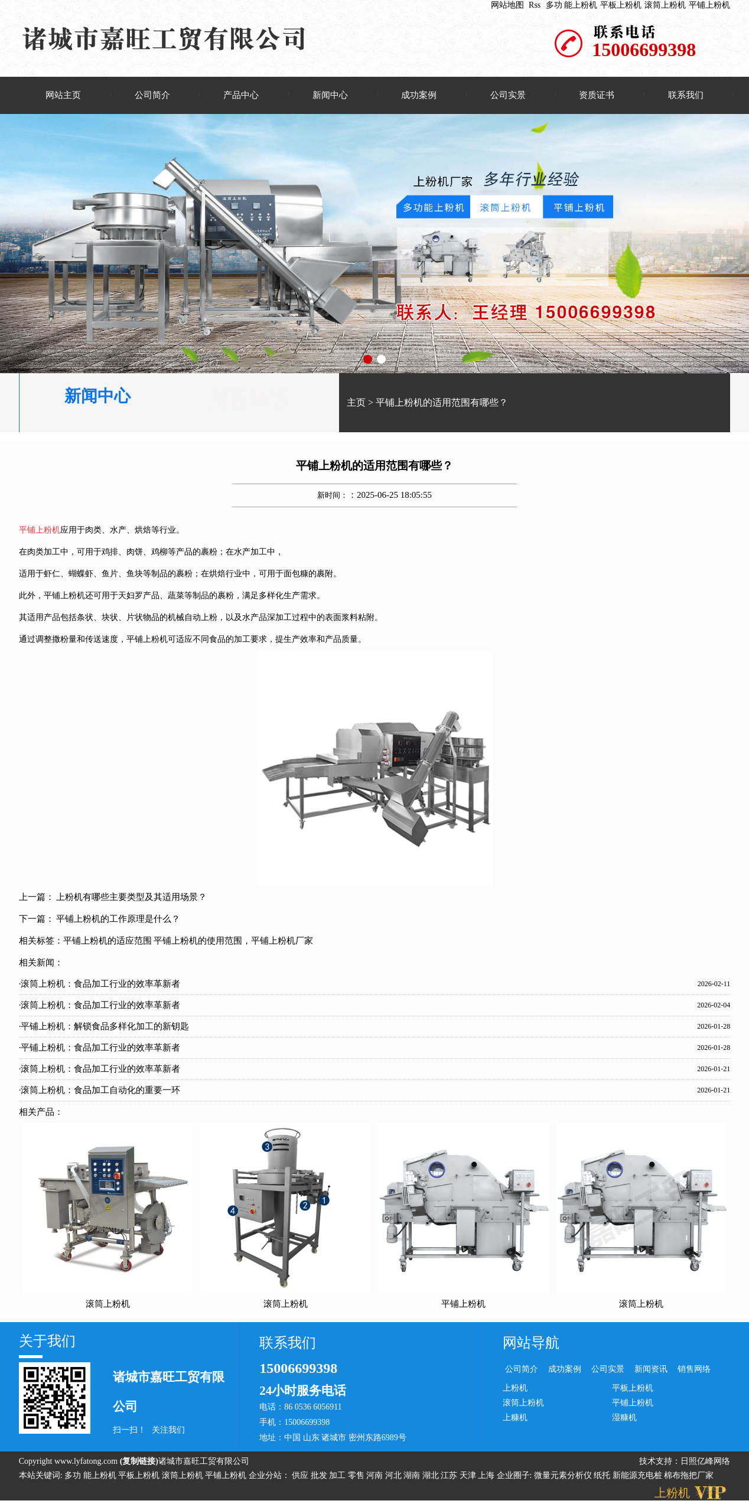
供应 (301, 1476)
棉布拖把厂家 (689, 1476)
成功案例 (419, 95)
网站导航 (531, 1343)
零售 (357, 1476)
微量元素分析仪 (563, 1476)
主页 (356, 403)
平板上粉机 (620, 5)
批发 (320, 1476)
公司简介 (152, 95)
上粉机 (515, 1388)
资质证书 (596, 95)
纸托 (602, 1476)
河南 (375, 1476)
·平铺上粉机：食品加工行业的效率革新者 (100, 1048)
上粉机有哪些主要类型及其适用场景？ (131, 897)
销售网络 (694, 1369)
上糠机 (515, 1418)
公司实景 (508, 95)
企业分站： (269, 1476)
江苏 (450, 1476)
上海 (487, 1476)
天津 (469, 1476)
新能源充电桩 (637, 1476)
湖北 (431, 1476)
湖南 (412, 1476)
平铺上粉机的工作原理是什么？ (118, 919)
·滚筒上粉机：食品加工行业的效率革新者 (100, 984)
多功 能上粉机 (572, 5)
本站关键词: (41, 1476)
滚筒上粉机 (665, 5)
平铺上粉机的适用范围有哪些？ (442, 403)
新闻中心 (330, 95)
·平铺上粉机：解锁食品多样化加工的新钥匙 (104, 1027)
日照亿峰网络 (705, 1461)
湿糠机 (624, 1418)
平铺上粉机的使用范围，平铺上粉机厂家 (233, 941)
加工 (338, 1476)
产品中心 (241, 95)
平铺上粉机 (709, 5)
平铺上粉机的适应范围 (107, 941)
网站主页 (63, 95)
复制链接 (138, 1461)
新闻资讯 (650, 1369)
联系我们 (686, 95)
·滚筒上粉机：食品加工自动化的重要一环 (100, 1090)
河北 (394, 1476)
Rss (534, 5)
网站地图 (507, 5)
